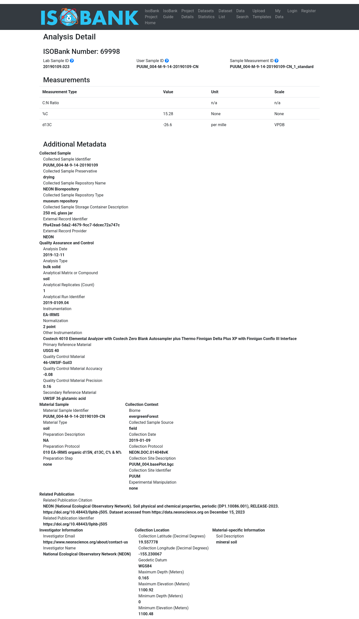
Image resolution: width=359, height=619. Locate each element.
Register (308, 10)
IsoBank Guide (170, 13)
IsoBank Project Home (152, 16)
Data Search (242, 13)
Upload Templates (262, 13)
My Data (279, 13)
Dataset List (225, 13)
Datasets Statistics (206, 13)
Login (292, 10)
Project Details (187, 13)
